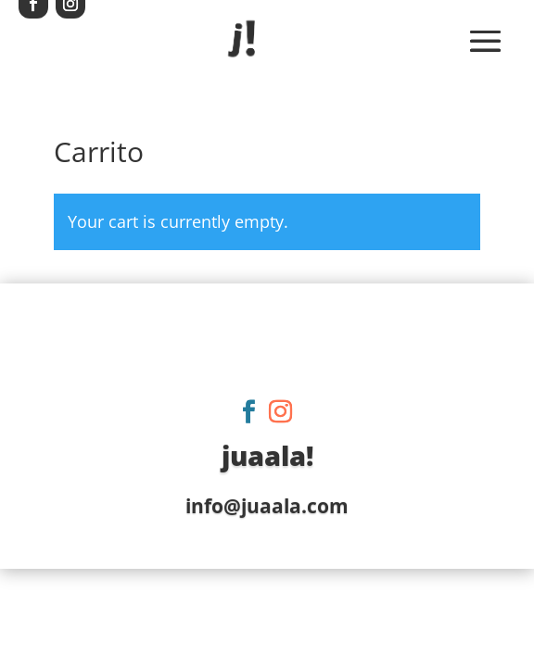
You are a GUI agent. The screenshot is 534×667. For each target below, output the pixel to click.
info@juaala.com (267, 506)
